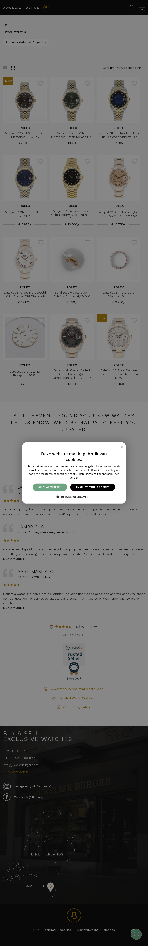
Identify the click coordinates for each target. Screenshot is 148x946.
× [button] (121, 447)
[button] (74, 497)
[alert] (74, 473)
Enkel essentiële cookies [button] (92, 487)
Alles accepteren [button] (50, 487)
